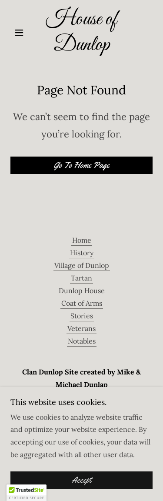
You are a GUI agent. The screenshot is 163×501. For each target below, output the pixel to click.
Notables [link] (82, 341)
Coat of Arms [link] (81, 303)
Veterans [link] (81, 328)
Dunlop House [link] (82, 290)
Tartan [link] (81, 278)
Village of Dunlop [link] (81, 265)
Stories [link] (81, 315)
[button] (21, 32)
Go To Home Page (82, 165)
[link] (81, 32)
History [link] (81, 252)
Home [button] (81, 240)
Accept (81, 480)
